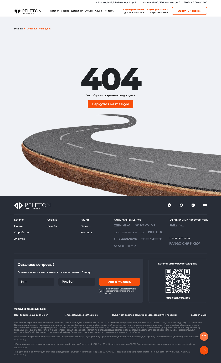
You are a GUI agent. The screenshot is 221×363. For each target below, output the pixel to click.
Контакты (109, 10)
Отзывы (89, 10)
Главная (18, 28)
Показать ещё (20, 340)
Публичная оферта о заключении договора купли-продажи (144, 315)
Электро (19, 238)
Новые (18, 226)
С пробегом (21, 232)
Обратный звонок (189, 10)
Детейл (52, 226)
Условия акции (199, 315)
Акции (98, 10)
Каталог (54, 10)
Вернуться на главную (110, 104)
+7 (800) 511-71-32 (157, 9)
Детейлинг (77, 10)
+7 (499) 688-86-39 (133, 9)
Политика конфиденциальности (31, 315)
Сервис (65, 10)
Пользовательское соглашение (81, 315)
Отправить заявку (119, 281)
